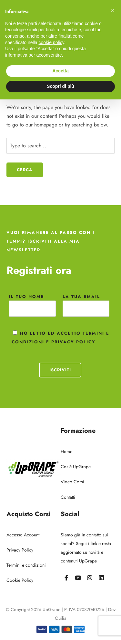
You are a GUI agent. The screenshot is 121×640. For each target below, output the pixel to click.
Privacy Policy (19, 550)
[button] (112, 10)
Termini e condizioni (26, 565)
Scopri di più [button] (60, 86)
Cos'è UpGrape (76, 466)
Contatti (68, 497)
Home (66, 451)
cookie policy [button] (51, 42)
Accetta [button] (60, 70)
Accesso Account (22, 535)
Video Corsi (72, 481)
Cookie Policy (19, 580)
